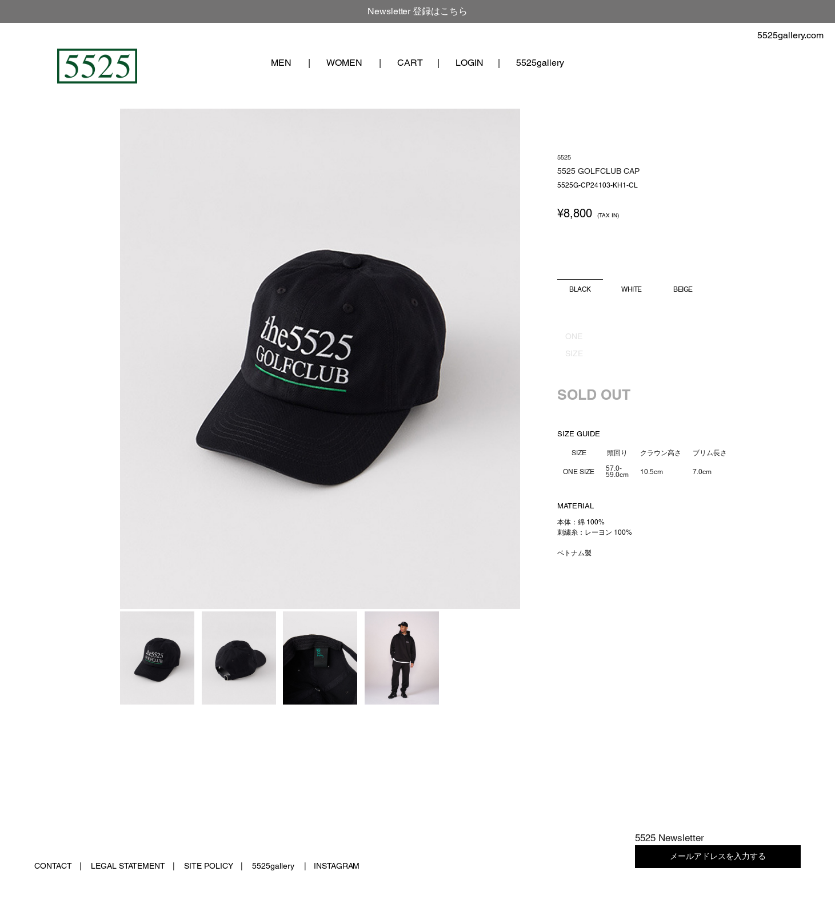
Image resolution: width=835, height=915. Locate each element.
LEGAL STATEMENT (128, 865)
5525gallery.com (790, 35)
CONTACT (53, 865)
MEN (281, 62)
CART (410, 62)
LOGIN (470, 62)
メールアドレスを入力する (718, 856)
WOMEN (344, 62)
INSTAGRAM (337, 865)
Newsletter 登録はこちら (417, 11)
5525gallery (540, 62)
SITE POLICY (208, 865)
